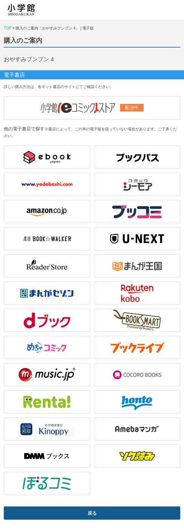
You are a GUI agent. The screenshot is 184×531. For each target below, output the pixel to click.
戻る (92, 513)
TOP (7, 28)
